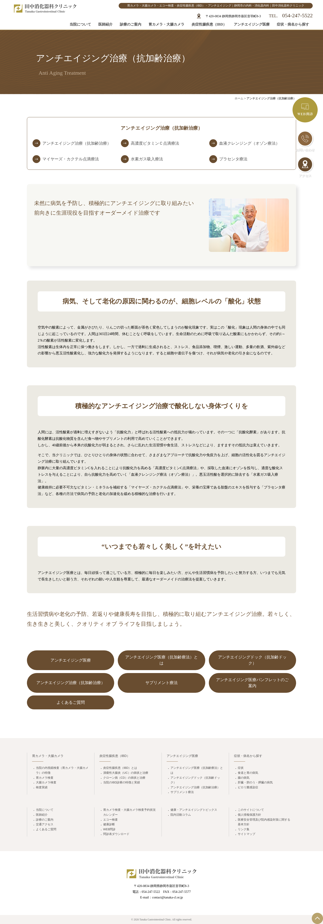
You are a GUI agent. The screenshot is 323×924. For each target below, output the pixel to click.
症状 (241, 767)
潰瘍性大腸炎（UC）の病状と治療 (125, 772)
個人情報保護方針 (249, 814)
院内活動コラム (180, 814)
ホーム (239, 98)
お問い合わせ (305, 141)
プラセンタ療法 (233, 159)
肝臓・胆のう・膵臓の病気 (255, 782)
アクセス (305, 166)
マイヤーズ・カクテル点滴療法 (70, 159)
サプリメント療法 (182, 792)
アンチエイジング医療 (252, 24)
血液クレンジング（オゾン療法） (249, 143)
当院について (80, 24)
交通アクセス (44, 824)
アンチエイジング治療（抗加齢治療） (76, 143)
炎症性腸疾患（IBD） (209, 24)
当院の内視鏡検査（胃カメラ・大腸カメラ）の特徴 (62, 770)
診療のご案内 (130, 24)
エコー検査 (110, 819)
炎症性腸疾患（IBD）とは (120, 767)
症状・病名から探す (293, 24)
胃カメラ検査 (44, 777)
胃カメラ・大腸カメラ (166, 24)
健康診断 (109, 824)
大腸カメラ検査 (46, 782)
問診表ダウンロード (116, 834)
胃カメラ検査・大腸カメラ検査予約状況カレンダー (129, 812)
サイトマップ (246, 834)
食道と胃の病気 (248, 772)
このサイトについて (251, 809)
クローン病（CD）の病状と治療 (124, 777)
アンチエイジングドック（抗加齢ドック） (195, 780)
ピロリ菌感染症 (248, 787)
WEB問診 (109, 829)
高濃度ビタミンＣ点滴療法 (155, 143)
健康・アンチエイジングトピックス (193, 809)
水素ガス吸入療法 (147, 159)
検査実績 (42, 787)
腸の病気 (243, 777)
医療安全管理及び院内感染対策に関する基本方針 (264, 822)
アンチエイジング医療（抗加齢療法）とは (196, 770)
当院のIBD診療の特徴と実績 (121, 782)
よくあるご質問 (46, 829)
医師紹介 (105, 24)
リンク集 (243, 829)
